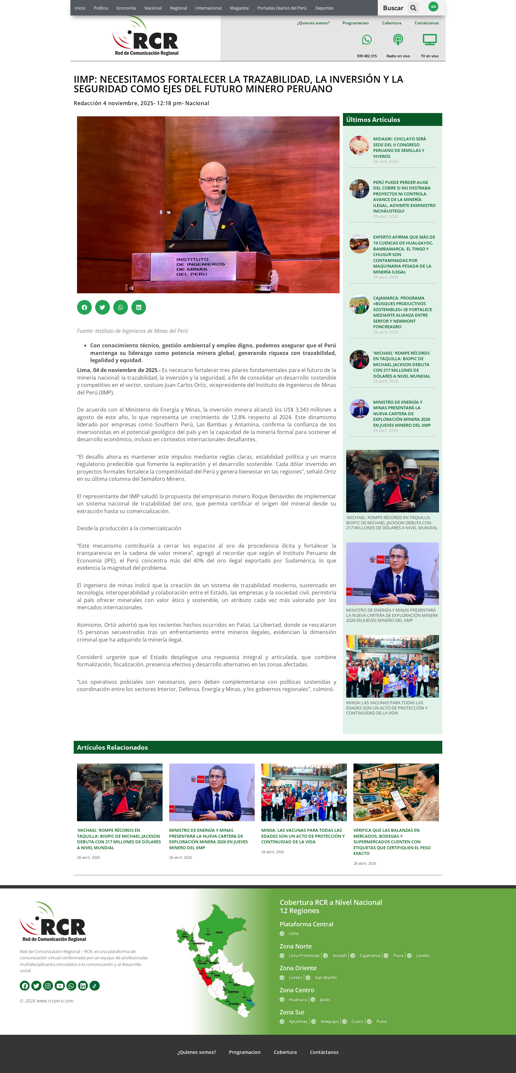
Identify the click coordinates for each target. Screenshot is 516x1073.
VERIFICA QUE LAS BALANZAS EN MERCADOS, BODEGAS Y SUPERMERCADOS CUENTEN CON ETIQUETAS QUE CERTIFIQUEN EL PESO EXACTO (392, 841)
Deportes (324, 8)
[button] (413, 7)
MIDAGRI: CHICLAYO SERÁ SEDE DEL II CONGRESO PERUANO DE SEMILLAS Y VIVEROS (399, 147)
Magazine (239, 8)
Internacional (208, 8)
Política (101, 8)
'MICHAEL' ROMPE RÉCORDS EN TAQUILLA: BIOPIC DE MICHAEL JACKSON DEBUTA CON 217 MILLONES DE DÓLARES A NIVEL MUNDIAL (392, 522)
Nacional (153, 8)
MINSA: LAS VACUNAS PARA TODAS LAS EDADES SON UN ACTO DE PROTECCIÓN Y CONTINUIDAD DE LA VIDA (386, 708)
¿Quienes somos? (313, 23)
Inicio (80, 8)
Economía (126, 8)
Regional (178, 8)
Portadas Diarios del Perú (282, 8)
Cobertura (391, 23)
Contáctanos (427, 23)
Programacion (356, 23)
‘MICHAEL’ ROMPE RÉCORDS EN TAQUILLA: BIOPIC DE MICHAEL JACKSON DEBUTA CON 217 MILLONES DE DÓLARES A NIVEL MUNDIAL (401, 364)
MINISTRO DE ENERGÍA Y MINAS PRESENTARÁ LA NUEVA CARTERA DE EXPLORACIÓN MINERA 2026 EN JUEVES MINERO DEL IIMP (402, 413)
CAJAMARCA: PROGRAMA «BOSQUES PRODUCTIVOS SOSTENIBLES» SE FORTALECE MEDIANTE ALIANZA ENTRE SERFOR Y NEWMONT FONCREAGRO (402, 312)
